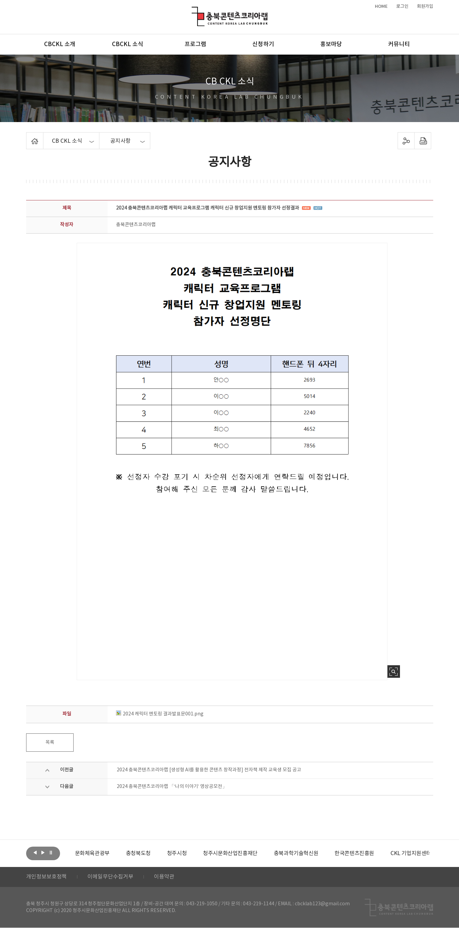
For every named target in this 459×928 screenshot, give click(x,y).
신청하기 (263, 44)
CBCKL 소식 (127, 44)
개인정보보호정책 (46, 877)
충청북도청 (138, 853)
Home (28, 136)
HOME (381, 6)
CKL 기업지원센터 (410, 853)
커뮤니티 (399, 44)
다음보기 (43, 852)
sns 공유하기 (406, 140)
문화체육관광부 (92, 853)
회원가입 (425, 6)
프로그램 (195, 44)
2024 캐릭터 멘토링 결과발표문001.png (160, 714)
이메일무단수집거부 (110, 877)
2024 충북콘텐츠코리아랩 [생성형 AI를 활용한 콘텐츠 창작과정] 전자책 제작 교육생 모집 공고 (209, 770)
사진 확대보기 (393, 671)
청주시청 (177, 853)
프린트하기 (422, 140)
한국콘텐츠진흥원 (354, 853)
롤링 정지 (50, 852)
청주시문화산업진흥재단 (230, 853)
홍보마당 (331, 44)
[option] (92, 853)
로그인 (402, 6)
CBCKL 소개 (59, 44)
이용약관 (164, 877)
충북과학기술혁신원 (296, 853)
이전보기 (35, 852)
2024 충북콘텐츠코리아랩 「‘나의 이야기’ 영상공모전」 (172, 786)
